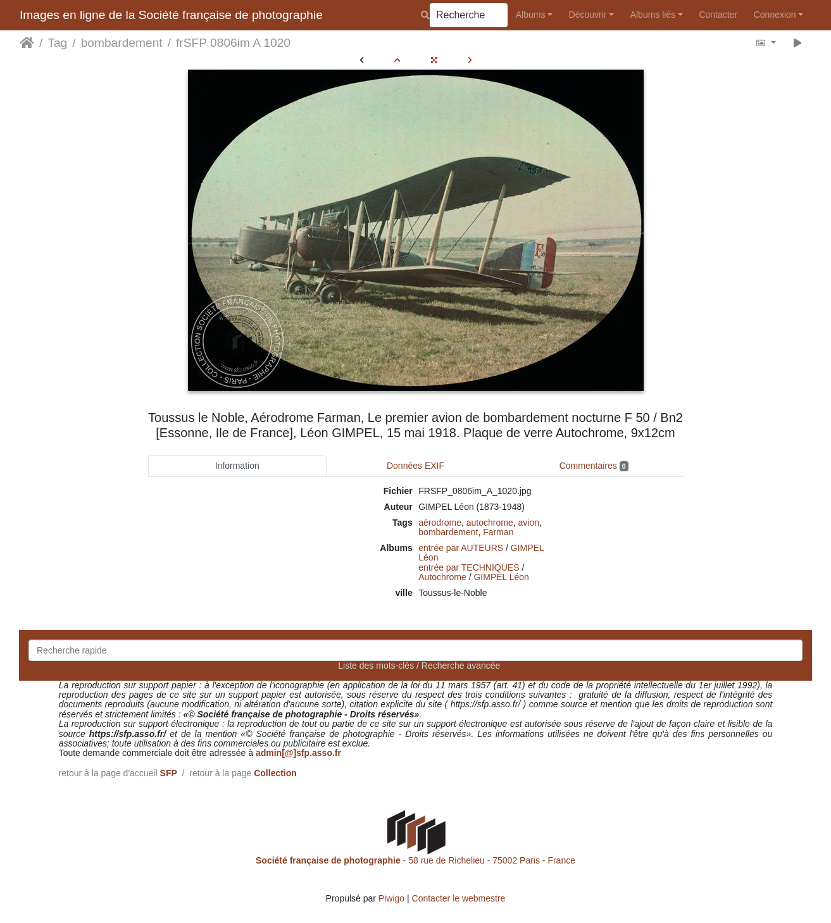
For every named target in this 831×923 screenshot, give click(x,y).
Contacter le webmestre (459, 898)
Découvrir (588, 14)
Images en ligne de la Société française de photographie (171, 15)
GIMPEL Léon (500, 577)
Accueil (27, 43)
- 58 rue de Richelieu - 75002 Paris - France (415, 860)
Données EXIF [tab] (415, 466)
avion (528, 522)
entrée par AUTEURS (460, 548)
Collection (275, 773)
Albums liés (653, 14)
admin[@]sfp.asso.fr (298, 753)
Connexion (775, 14)
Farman (498, 532)
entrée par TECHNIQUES (468, 567)
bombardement (122, 42)
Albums (531, 14)
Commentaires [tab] (593, 466)
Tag (57, 42)
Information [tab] (237, 466)
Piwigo (391, 898)
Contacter (718, 14)
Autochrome (442, 577)
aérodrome (439, 522)
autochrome (489, 522)
